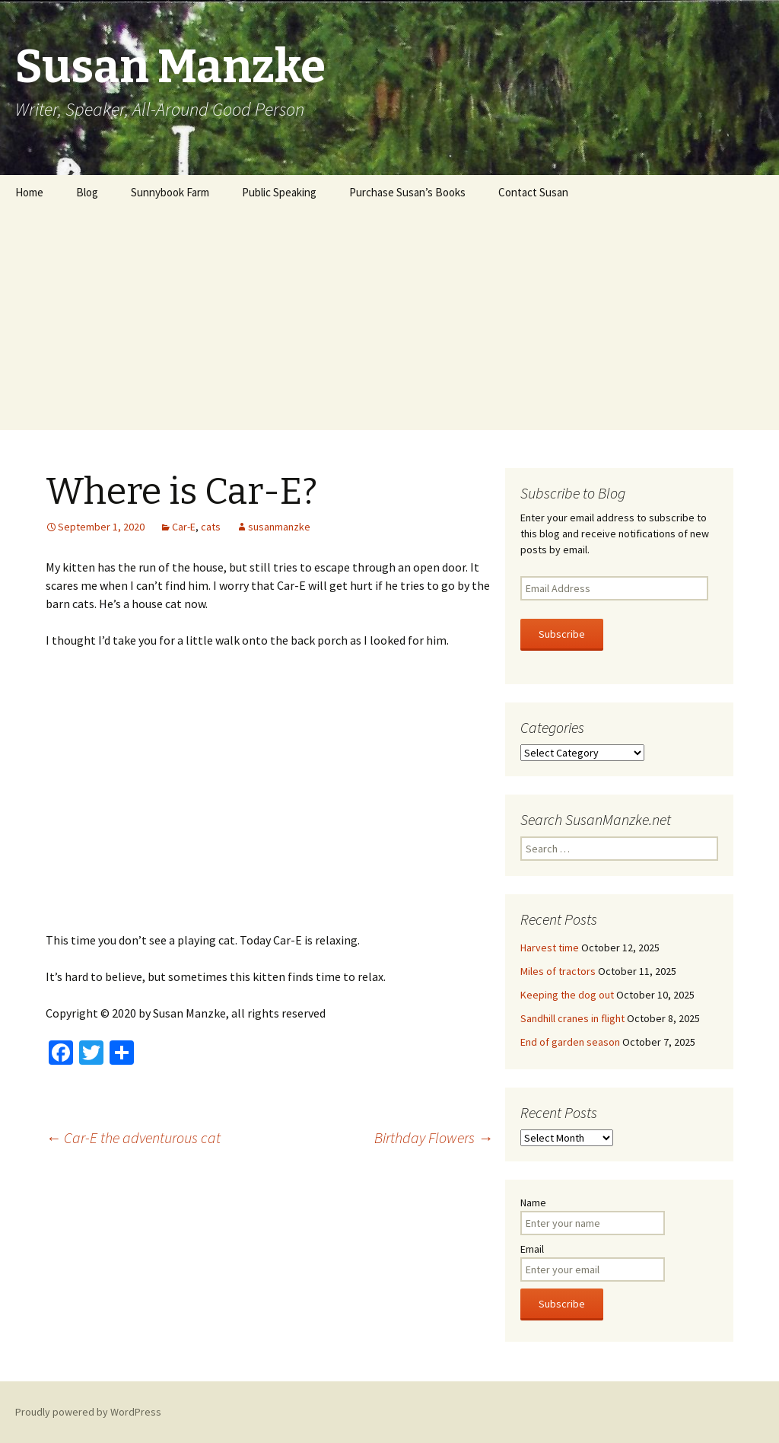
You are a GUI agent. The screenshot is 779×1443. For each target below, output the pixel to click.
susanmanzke (279, 527)
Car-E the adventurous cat (133, 1137)
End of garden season (570, 1042)
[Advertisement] (389, 323)
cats (211, 527)
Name (533, 1202)
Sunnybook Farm (170, 192)
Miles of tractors (558, 971)
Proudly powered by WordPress (88, 1412)
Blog (87, 192)
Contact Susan (533, 192)
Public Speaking (279, 192)
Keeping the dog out (567, 995)
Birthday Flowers (433, 1137)
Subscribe (562, 634)
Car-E (184, 527)
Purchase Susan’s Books (407, 192)
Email (532, 1249)
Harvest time (549, 947)
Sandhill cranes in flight (572, 1018)
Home (29, 192)
